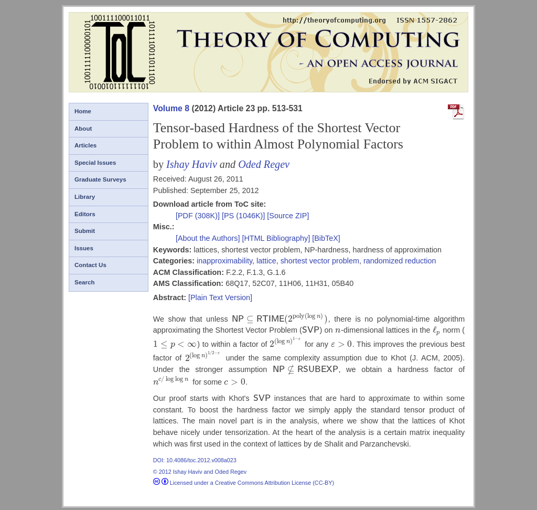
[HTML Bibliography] (276, 238)
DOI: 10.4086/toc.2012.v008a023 (195, 457)
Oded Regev (263, 164)
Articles (85, 145)
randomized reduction (399, 261)
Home (82, 111)
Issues (83, 248)
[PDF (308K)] (199, 215)
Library (84, 197)
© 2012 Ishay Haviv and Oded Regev (199, 468)
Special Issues (95, 163)
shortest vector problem (320, 261)
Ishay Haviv (191, 164)
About (83, 128)
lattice (266, 261)
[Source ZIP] (288, 215)
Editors (84, 214)
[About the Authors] (209, 238)
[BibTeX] (326, 238)
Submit (84, 231)
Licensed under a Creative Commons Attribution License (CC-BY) (243, 479)
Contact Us (90, 265)
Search (84, 282)
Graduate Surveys (100, 179)
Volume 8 (171, 108)
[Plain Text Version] (220, 297)
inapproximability (224, 261)
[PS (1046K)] (244, 215)
